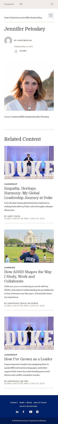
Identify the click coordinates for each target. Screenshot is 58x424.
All (21, 4)
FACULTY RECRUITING (28, 406)
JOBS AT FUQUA (40, 402)
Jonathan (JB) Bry (18, 381)
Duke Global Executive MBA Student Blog (23, 17)
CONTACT (14, 402)
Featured (9, 4)
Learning (9, 268)
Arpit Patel (14, 216)
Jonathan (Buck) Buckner (23, 303)
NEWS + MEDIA (26, 402)
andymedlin (24, 40)
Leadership (10, 184)
